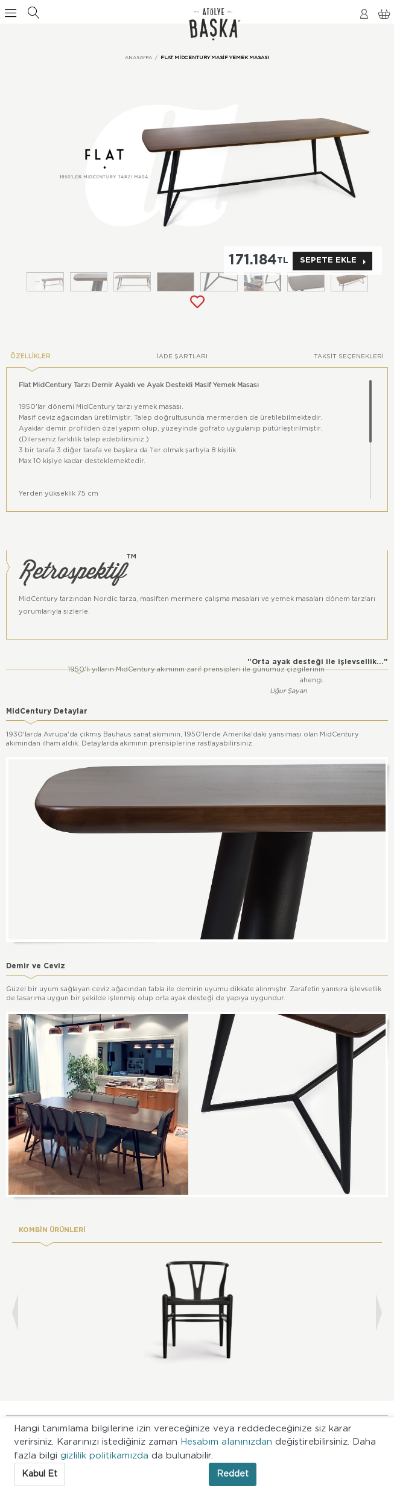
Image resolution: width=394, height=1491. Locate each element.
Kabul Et (39, 1474)
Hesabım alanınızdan (227, 1441)
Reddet (233, 1474)
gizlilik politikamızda (105, 1455)
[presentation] (15, 1312)
